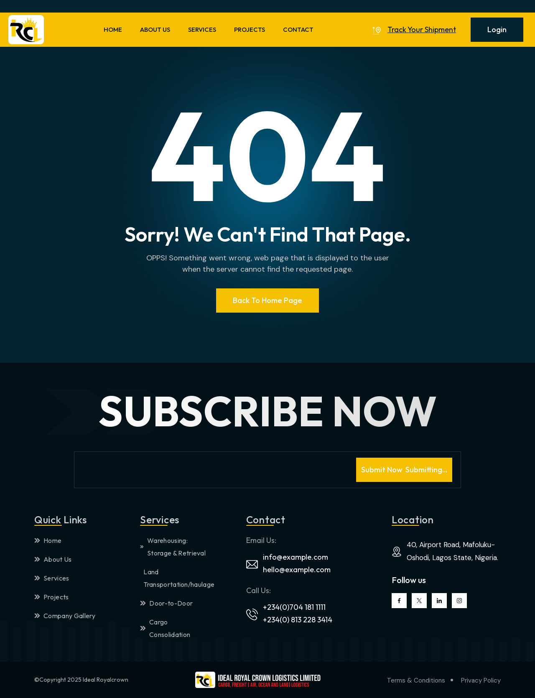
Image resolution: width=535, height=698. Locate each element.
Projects (51, 597)
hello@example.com (297, 569)
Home (47, 540)
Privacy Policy (481, 680)
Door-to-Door (166, 603)
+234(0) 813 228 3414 (297, 619)
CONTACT (298, 29)
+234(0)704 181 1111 (294, 607)
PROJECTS (249, 29)
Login (497, 29)
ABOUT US (155, 29)
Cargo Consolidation (165, 628)
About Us (53, 559)
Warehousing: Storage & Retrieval (173, 546)
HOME (113, 29)
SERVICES (202, 29)
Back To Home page (267, 300)
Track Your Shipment (421, 29)
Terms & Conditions (416, 680)
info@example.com (295, 557)
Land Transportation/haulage (176, 578)
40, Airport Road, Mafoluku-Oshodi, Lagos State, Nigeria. (452, 551)
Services (51, 578)
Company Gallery (65, 615)
